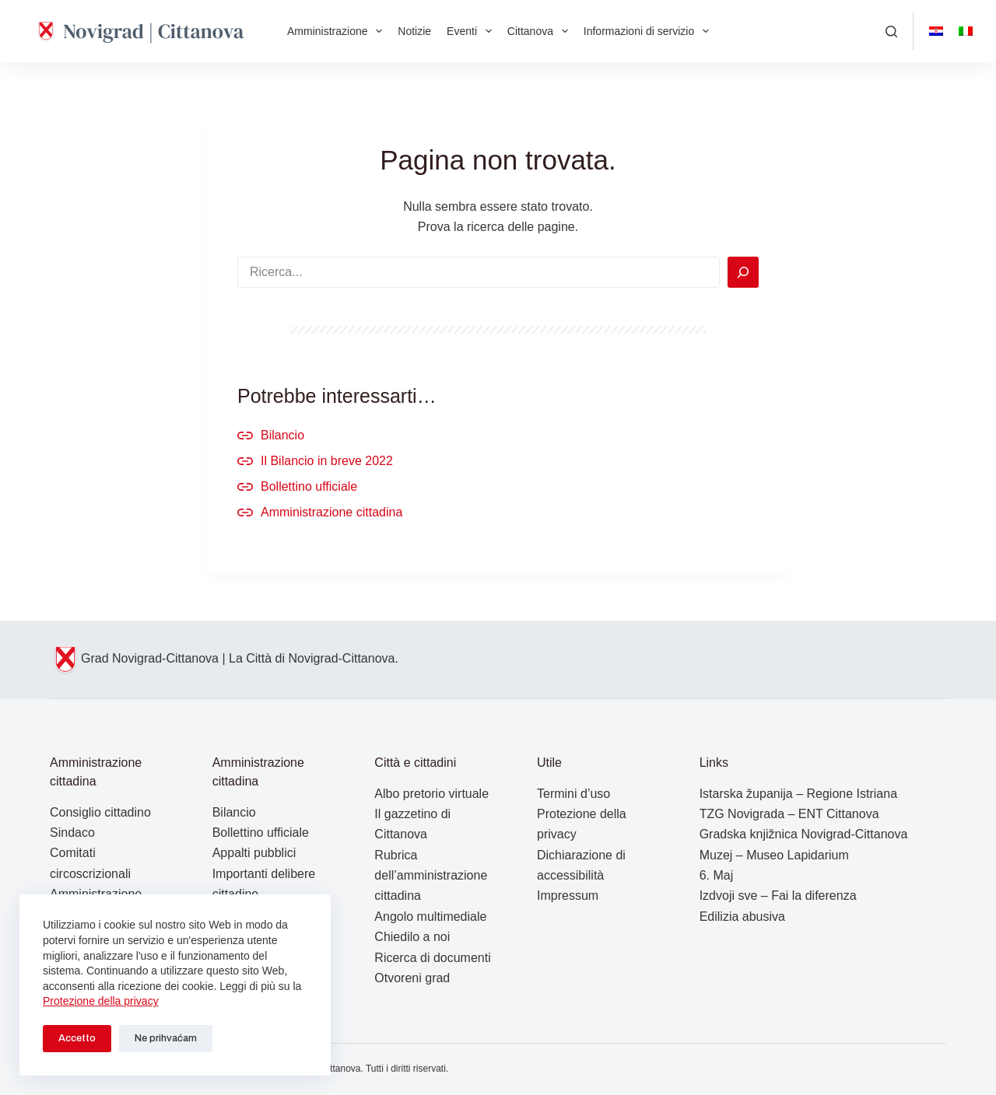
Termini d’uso (573, 793)
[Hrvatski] (936, 31)
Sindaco (72, 832)
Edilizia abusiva (742, 916)
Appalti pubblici (254, 852)
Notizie (414, 31)
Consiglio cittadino (100, 812)
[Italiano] (966, 31)
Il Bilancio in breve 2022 (327, 460)
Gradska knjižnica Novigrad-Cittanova (804, 834)
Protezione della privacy (101, 1001)
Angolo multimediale (430, 916)
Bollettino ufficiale (309, 486)
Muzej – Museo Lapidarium (774, 855)
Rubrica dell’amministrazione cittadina (430, 875)
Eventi (472, 31)
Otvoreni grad (412, 978)
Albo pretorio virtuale (431, 793)
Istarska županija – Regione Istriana (798, 793)
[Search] (743, 272)
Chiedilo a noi (412, 936)
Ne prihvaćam (166, 1038)
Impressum (567, 895)
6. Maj (717, 875)
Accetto (77, 1038)
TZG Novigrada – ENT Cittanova (789, 813)
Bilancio (282, 435)
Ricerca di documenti (432, 957)
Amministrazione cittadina (331, 512)
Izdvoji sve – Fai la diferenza (778, 895)
